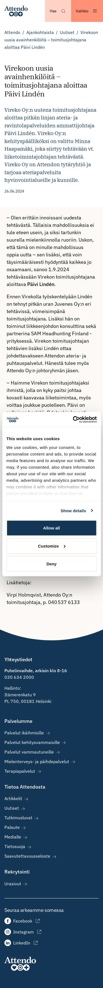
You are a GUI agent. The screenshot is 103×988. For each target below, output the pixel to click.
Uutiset (67, 32)
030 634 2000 (19, 677)
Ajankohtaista (40, 32)
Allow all (51, 528)
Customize (51, 545)
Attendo (12, 32)
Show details (73, 510)
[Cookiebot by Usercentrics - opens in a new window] (73, 419)
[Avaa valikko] (87, 11)
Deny (51, 564)
